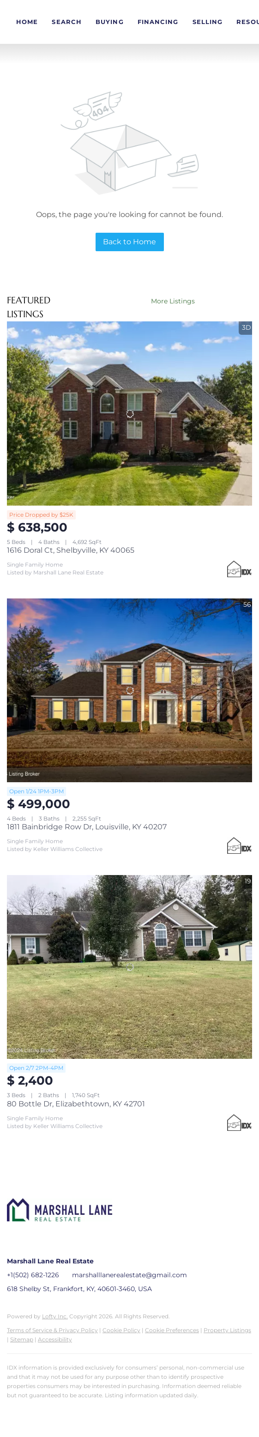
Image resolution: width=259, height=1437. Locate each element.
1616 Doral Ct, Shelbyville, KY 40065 (70, 550)
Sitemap (21, 1339)
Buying (110, 21)
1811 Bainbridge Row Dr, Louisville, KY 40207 (87, 826)
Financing (158, 21)
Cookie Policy (121, 1330)
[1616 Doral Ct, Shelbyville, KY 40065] (129, 413)
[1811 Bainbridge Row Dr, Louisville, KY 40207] (129, 690)
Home (27, 21)
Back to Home (129, 241)
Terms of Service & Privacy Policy (52, 1330)
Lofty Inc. (55, 1316)
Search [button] (67, 21)
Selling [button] (208, 21)
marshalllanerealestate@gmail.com (129, 1275)
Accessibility (55, 1339)
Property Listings (227, 1330)
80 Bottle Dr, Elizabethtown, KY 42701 (76, 1103)
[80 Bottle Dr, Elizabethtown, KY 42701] (129, 967)
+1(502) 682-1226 (33, 1275)
